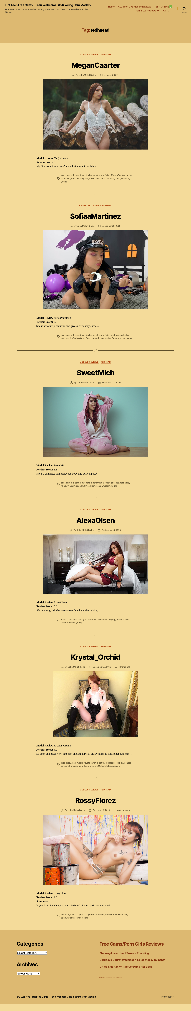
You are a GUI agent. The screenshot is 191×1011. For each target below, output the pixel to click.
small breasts (71, 772)
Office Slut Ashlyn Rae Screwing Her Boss (126, 973)
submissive (110, 182)
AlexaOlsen (95, 527)
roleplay (75, 182)
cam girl (70, 178)
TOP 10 (166, 12)
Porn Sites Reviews (146, 12)
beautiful (65, 921)
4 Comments (124, 817)
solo (81, 772)
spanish (99, 182)
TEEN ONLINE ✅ (163, 8)
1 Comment (124, 674)
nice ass (74, 921)
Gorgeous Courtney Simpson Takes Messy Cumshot (134, 966)
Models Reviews (89, 58)
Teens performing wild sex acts (110, 984)
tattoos (79, 924)
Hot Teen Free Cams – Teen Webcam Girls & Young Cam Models (62, 1003)
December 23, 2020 (111, 229)
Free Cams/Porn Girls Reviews (135, 950)
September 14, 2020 (111, 537)
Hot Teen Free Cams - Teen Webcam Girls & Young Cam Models (45, 7)
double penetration (95, 178)
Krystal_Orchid (95, 663)
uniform (94, 772)
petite (130, 178)
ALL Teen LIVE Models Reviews (134, 8)
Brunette (84, 209)
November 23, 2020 (111, 389)
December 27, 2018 (101, 674)
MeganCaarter (95, 68)
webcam (126, 182)
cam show (79, 178)
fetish (108, 178)
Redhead (106, 58)
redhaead (65, 182)
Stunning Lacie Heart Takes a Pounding (125, 960)
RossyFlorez (95, 807)
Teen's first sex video (119, 984)
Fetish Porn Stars (102, 984)
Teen (118, 182)
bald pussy (66, 769)
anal (63, 178)
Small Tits (123, 921)
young (64, 185)
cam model (77, 769)
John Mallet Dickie (87, 78)
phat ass (116, 489)
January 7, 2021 (111, 78)
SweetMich (95, 379)
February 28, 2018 (101, 817)
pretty (91, 921)
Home (111, 8)
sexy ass (84, 182)
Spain (92, 182)
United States (105, 772)
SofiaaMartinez (95, 219)
